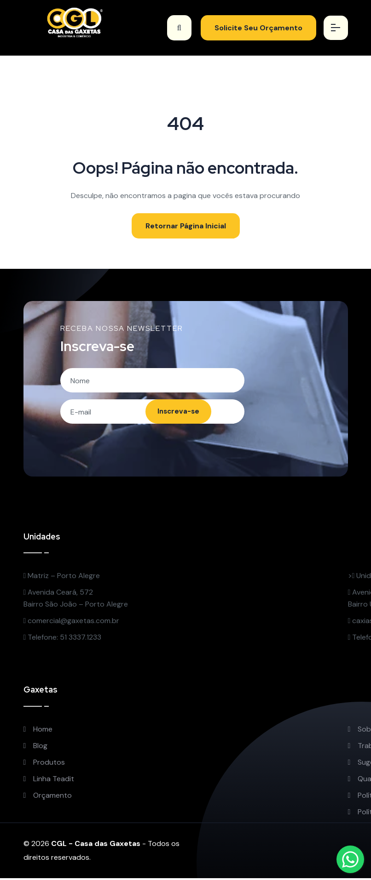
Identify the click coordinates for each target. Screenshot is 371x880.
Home (38, 731)
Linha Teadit (49, 780)
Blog (35, 747)
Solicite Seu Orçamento (256, 28)
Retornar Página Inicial (185, 226)
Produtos (44, 764)
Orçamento (47, 797)
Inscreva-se (175, 413)
